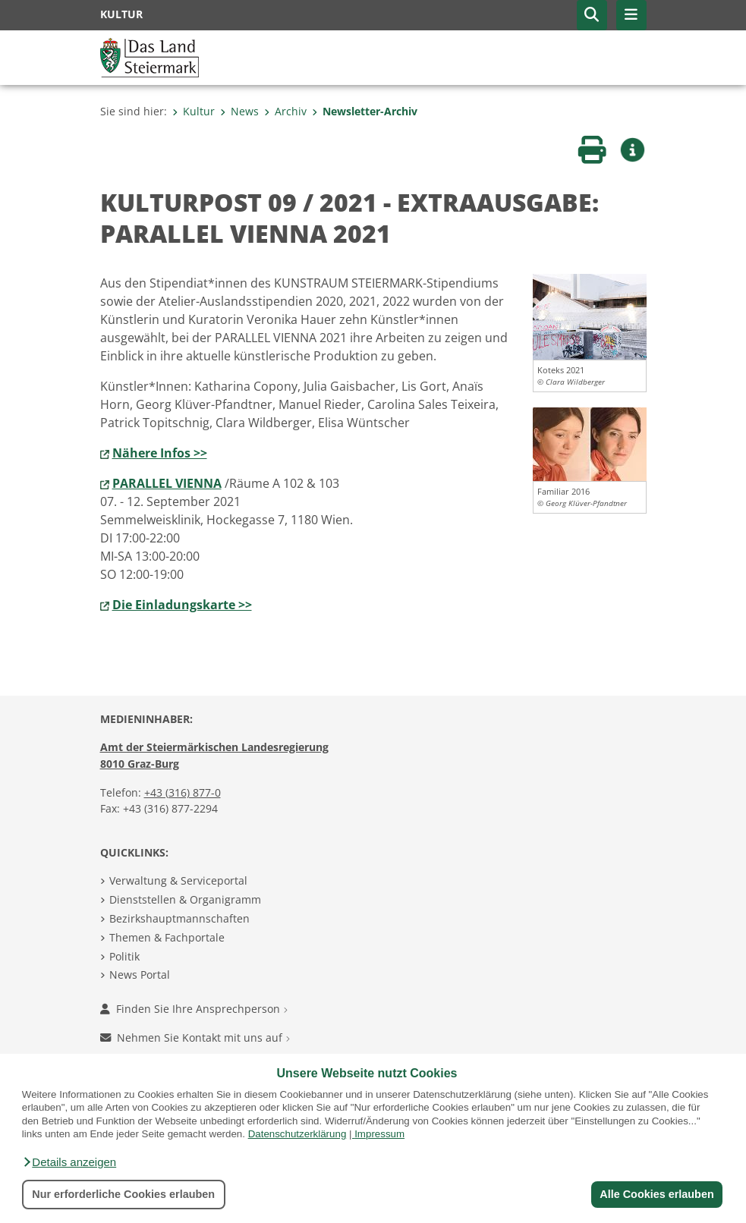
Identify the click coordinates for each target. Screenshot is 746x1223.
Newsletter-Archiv (364, 111)
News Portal (139, 974)
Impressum (379, 1134)
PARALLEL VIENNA (167, 483)
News (239, 111)
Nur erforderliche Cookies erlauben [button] (123, 1194)
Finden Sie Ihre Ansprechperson (194, 1008)
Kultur (193, 111)
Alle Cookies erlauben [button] (656, 1194)
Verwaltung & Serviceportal (178, 880)
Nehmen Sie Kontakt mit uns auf (195, 1037)
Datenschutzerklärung (297, 1134)
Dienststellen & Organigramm (185, 899)
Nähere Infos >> (159, 453)
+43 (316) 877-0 (182, 792)
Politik (124, 956)
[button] (69, 1162)
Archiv (285, 111)
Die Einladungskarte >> (182, 604)
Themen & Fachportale (167, 937)
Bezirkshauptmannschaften (179, 918)
